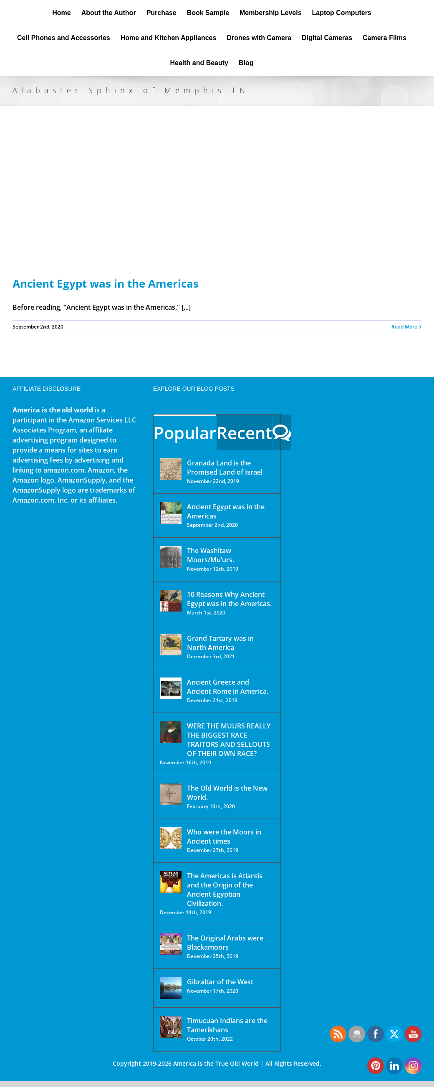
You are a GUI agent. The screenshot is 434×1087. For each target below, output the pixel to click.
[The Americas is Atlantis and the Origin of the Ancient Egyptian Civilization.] (171, 882)
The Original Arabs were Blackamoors (225, 942)
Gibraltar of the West (220, 981)
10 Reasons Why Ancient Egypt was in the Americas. (229, 599)
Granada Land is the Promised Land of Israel (224, 467)
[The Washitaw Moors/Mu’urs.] (171, 557)
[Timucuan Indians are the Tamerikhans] (171, 1027)
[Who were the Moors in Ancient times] (171, 838)
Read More (404, 326)
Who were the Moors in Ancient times (224, 836)
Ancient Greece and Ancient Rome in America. (227, 686)
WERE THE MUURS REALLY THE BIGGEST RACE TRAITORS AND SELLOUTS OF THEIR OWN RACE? (228, 739)
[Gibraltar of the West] (171, 988)
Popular (185, 432)
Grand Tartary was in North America (220, 643)
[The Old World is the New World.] (171, 794)
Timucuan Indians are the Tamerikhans (227, 1025)
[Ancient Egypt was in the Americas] (171, 513)
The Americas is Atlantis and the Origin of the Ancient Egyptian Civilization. (224, 889)
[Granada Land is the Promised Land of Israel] (171, 469)
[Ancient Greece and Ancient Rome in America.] (171, 688)
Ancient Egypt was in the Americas (106, 283)
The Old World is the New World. (227, 793)
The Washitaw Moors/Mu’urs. (210, 555)
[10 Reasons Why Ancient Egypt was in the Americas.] (171, 601)
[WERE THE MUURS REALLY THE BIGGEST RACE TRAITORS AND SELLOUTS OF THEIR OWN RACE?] (171, 732)
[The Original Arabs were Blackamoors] (171, 944)
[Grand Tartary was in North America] (171, 644)
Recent (244, 432)
